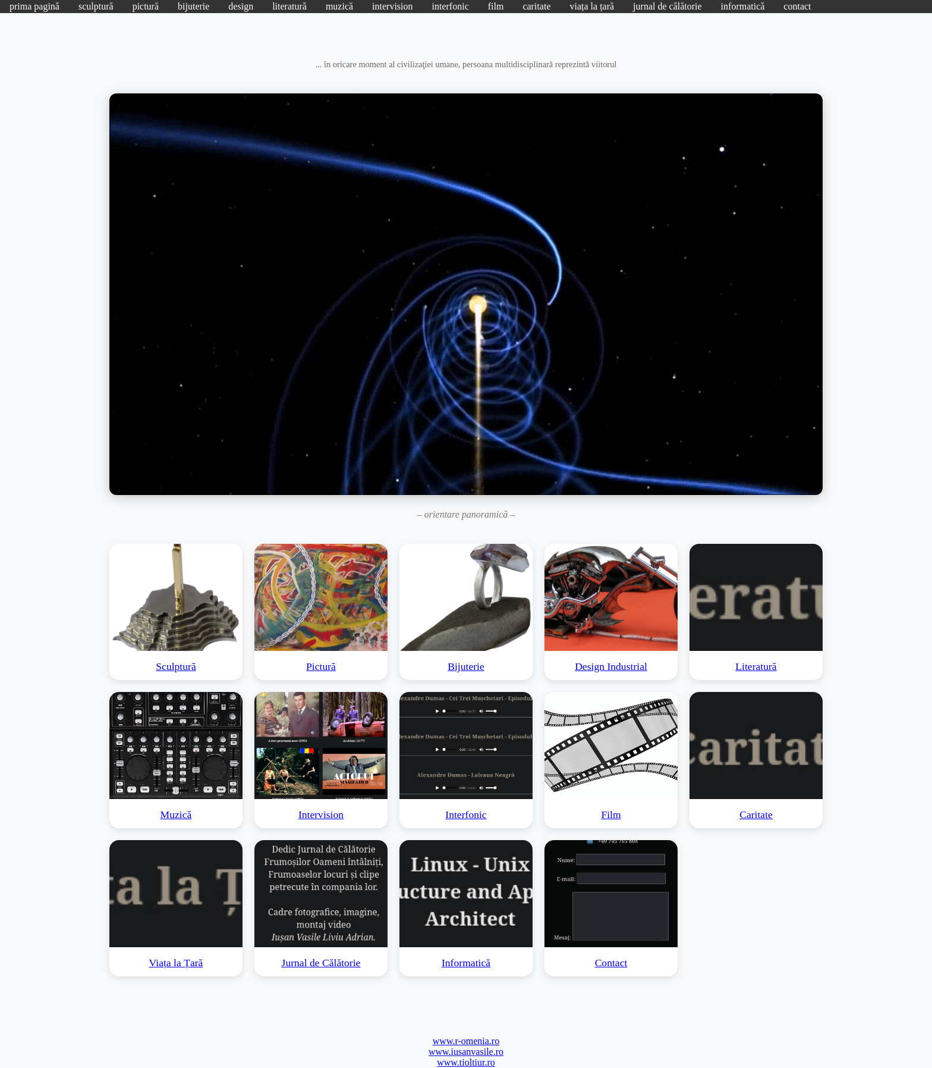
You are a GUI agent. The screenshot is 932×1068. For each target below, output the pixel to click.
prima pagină (34, 6)
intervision (392, 6)
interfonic (450, 6)
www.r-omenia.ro (466, 1041)
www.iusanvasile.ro (466, 1052)
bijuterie (193, 6)
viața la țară (591, 6)
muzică (339, 6)
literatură (289, 6)
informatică (743, 6)
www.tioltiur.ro (466, 1062)
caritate (536, 6)
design (240, 6)
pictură (146, 6)
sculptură (96, 6)
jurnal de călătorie (667, 6)
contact (797, 6)
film (496, 6)
